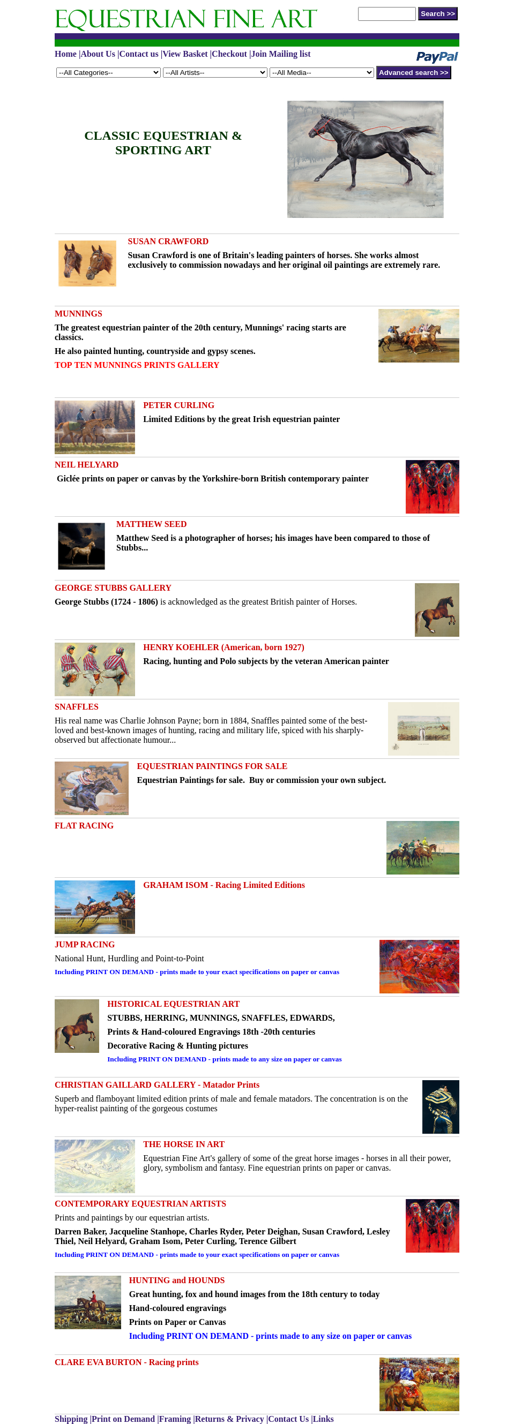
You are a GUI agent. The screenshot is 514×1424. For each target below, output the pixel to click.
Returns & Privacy (229, 1418)
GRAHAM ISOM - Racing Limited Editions (224, 885)
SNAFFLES (77, 706)
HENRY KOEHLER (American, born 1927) (223, 647)
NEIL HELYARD (86, 464)
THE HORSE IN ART (184, 1144)
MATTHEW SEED (151, 524)
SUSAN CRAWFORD (168, 241)
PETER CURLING (178, 405)
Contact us (138, 53)
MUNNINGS (78, 313)
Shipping (72, 1418)
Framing (175, 1418)
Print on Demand (123, 1418)
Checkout (229, 53)
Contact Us (288, 1418)
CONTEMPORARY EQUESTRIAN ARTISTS (140, 1203)
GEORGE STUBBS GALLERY (113, 587)
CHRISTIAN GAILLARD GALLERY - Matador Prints (157, 1084)
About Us (97, 53)
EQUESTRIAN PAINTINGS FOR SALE (212, 766)
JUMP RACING (85, 944)
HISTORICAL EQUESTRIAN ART (173, 1003)
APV (257, 18)
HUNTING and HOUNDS (177, 1280)
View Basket (184, 53)
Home (66, 53)
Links (323, 1418)
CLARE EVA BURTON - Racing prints (127, 1362)
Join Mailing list (280, 53)
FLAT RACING (84, 825)
